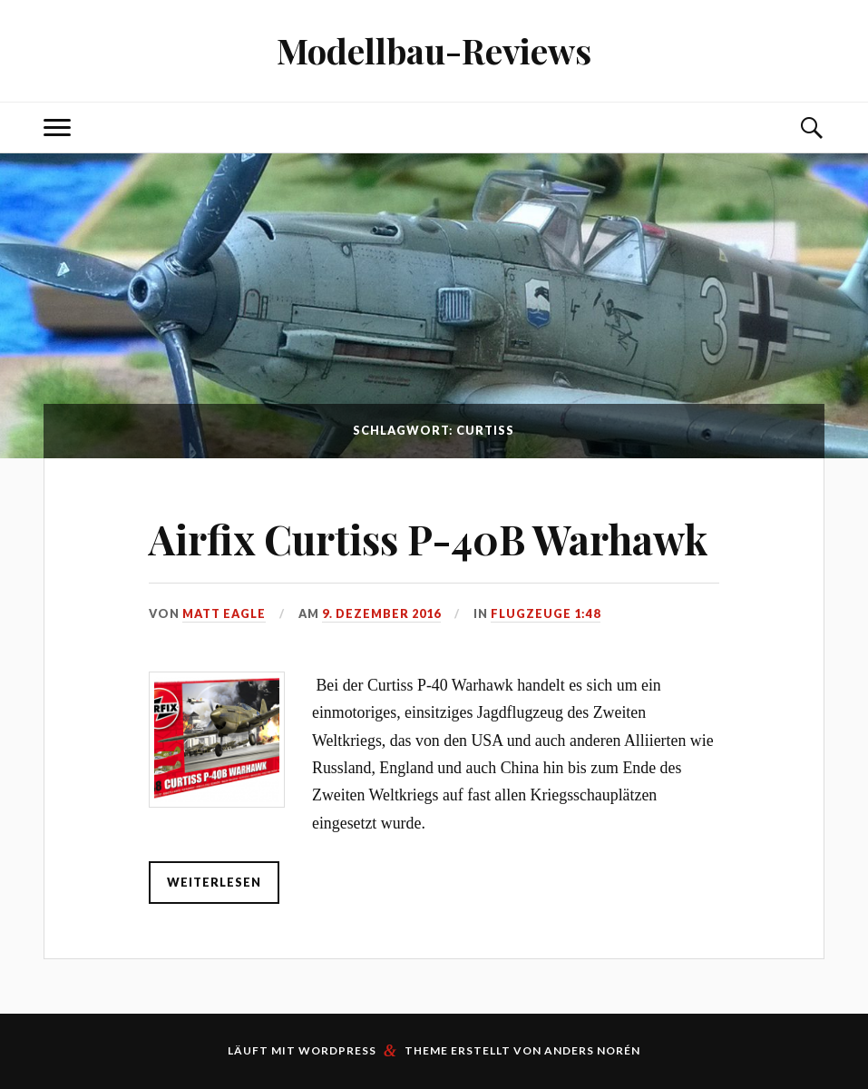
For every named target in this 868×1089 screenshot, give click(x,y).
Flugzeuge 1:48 (545, 613)
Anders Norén (592, 1050)
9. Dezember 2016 (381, 613)
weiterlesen (214, 882)
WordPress (337, 1050)
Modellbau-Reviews (434, 50)
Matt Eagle (224, 613)
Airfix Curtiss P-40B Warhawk (428, 538)
